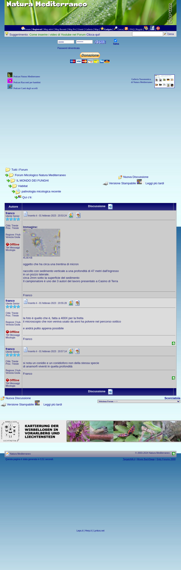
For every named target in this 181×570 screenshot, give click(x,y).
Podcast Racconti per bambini (26, 82)
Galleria (89, 29)
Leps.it (79, 530)
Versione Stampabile (122, 183)
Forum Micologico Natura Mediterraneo (40, 175)
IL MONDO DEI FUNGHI (33, 180)
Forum (28, 29)
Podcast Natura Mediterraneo (26, 76)
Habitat (23, 186)
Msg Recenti (61, 29)
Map (96, 29)
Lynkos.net (99, 530)
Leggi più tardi (154, 183)
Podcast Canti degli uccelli (25, 88)
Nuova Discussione (135, 177)
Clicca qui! (93, 34)
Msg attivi (48, 29)
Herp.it (88, 530)
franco (10, 213)
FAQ (132, 29)
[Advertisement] (90, 122)
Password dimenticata (68, 48)
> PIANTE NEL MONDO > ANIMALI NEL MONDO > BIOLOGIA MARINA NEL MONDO (139, 401)
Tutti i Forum (19, 169)
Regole (139, 29)
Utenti (80, 29)
